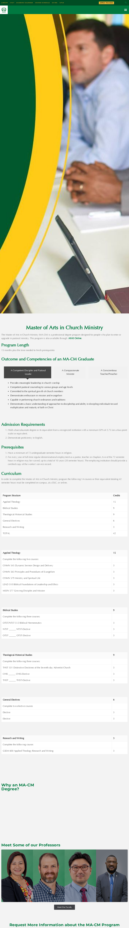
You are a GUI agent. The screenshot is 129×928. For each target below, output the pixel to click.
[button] (125, 2)
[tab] (27, 372)
